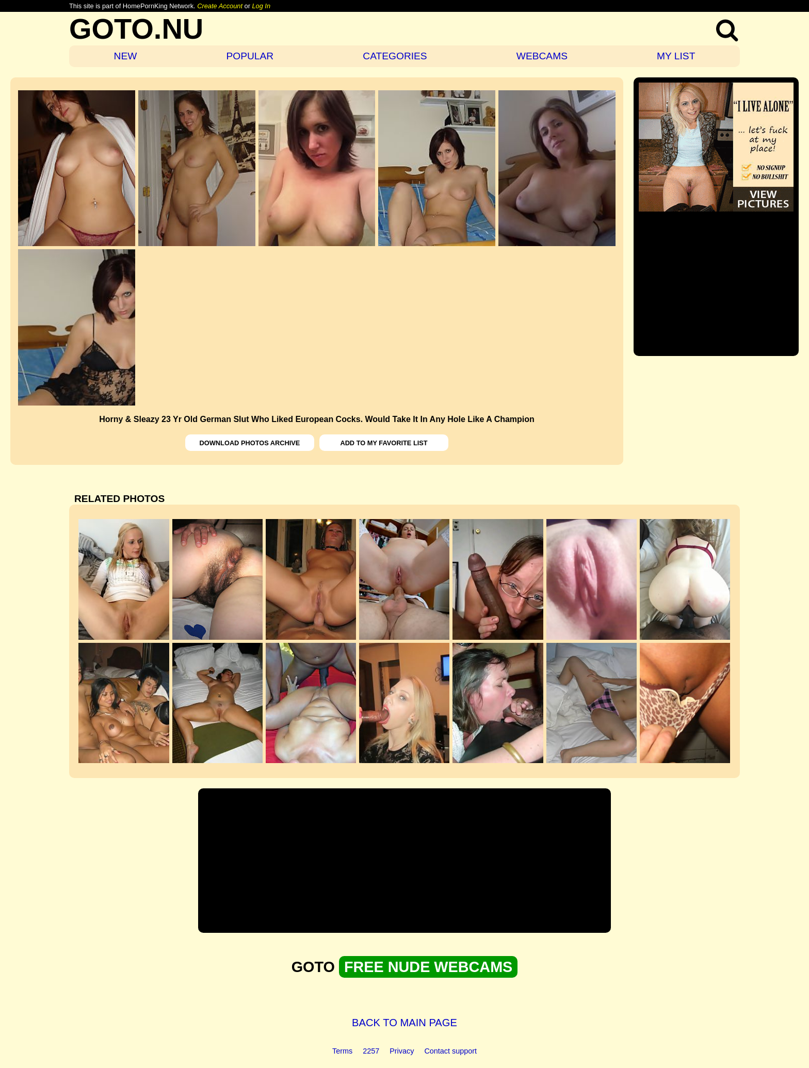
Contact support (450, 1051)
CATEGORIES (395, 56)
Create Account (219, 6)
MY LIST (676, 56)
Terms (342, 1051)
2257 (371, 1051)
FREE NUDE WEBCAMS (428, 967)
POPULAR (249, 56)
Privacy (402, 1051)
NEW (125, 56)
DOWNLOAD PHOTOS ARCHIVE (250, 443)
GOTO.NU (136, 28)
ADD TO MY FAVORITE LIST (383, 443)
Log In (261, 6)
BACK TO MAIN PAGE (404, 1022)
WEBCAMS (542, 56)
